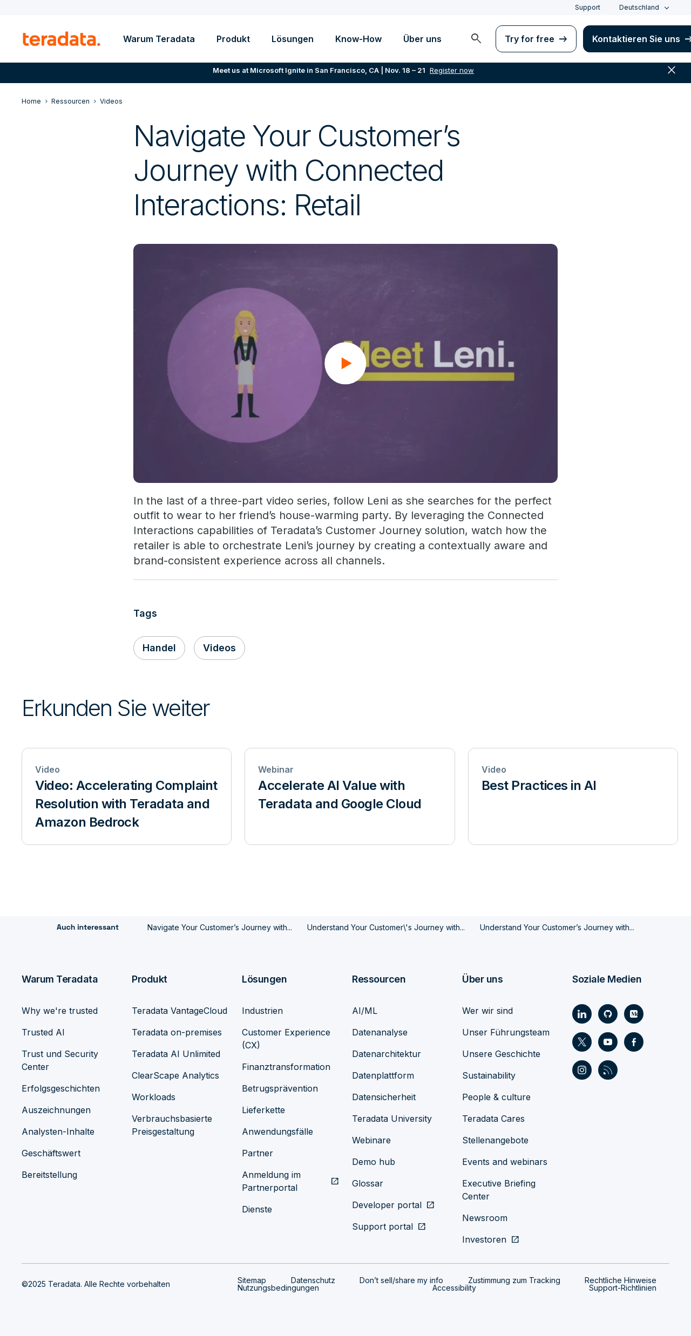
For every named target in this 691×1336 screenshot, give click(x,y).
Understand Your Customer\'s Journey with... (386, 927)
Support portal (382, 1226)
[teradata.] (61, 38)
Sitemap (252, 1280)
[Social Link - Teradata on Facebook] (633, 1042)
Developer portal (387, 1204)
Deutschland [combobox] (639, 7)
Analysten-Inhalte (58, 1131)
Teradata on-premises (177, 1032)
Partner (257, 1153)
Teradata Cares (493, 1118)
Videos (220, 648)
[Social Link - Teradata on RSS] (608, 1070)
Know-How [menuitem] (358, 38)
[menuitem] (476, 39)
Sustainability (489, 1075)
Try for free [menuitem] (529, 38)
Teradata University (392, 1118)
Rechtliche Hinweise (620, 1280)
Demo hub (373, 1161)
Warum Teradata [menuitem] (159, 38)
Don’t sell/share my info (401, 1280)
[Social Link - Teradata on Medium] (633, 1014)
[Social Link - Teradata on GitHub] (608, 1014)
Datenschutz (313, 1280)
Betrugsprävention (280, 1088)
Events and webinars (504, 1161)
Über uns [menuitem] (422, 38)
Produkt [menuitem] (233, 38)
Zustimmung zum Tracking (514, 1280)
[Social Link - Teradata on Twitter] (582, 1042)
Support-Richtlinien (622, 1287)
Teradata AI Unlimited (176, 1053)
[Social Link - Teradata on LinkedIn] (582, 1014)
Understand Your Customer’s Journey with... (557, 927)
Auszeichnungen (56, 1110)
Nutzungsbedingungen (278, 1287)
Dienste (257, 1209)
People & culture (496, 1097)
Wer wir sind (487, 1010)
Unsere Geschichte (501, 1053)
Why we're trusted (60, 1010)
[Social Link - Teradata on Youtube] (608, 1042)
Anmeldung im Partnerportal (271, 1181)
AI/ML (364, 1010)
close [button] (671, 75)
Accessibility (454, 1287)
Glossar (367, 1183)
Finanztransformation (286, 1066)
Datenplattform (383, 1075)
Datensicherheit (384, 1097)
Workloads (153, 1097)
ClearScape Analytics (175, 1075)
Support (587, 7)
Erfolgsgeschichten (61, 1088)
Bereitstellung (49, 1174)
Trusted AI (43, 1032)
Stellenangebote (495, 1140)
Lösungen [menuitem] (293, 38)
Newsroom (484, 1217)
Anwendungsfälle (277, 1131)
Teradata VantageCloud (179, 1010)
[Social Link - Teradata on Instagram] (582, 1070)
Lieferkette (263, 1110)
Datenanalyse (380, 1032)
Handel (160, 648)
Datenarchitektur (386, 1053)
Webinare (371, 1140)
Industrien (262, 1010)
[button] (345, 363)
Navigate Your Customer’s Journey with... (219, 927)
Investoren (484, 1239)
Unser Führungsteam (506, 1032)
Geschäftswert (51, 1153)
